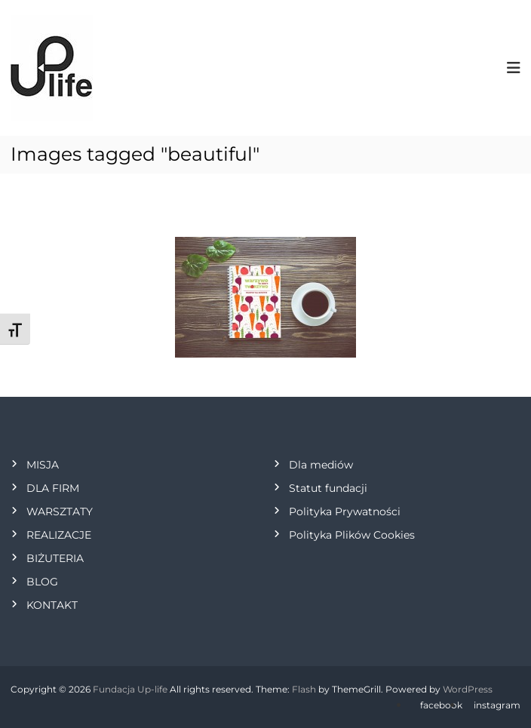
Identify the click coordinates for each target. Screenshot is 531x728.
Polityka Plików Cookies (352, 535)
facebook (441, 705)
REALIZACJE (58, 535)
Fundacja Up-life (130, 689)
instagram (497, 705)
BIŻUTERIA (55, 558)
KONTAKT (52, 605)
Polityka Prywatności (345, 511)
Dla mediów (321, 465)
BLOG (42, 581)
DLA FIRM (52, 488)
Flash (304, 689)
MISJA (42, 465)
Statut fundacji (328, 488)
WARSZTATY (59, 511)
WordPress (468, 689)
